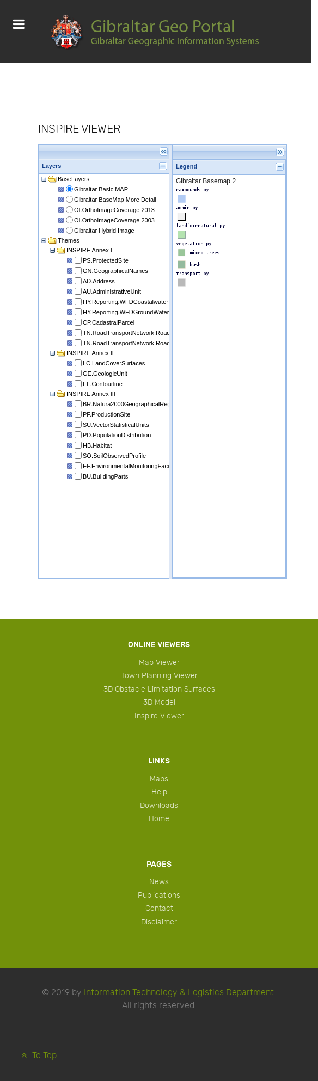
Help (159, 792)
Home (159, 818)
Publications (159, 895)
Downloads (159, 805)
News (159, 881)
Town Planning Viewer (159, 675)
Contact (159, 908)
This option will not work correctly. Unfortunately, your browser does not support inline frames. (162, 361)
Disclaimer (159, 922)
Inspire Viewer (159, 715)
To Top (38, 1056)
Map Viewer (159, 662)
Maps (159, 779)
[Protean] (155, 31)
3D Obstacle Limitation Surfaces (159, 689)
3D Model (159, 702)
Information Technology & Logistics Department (179, 992)
